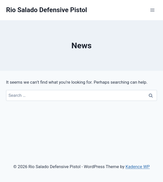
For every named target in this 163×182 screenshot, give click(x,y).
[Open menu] (152, 10)
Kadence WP (138, 166)
